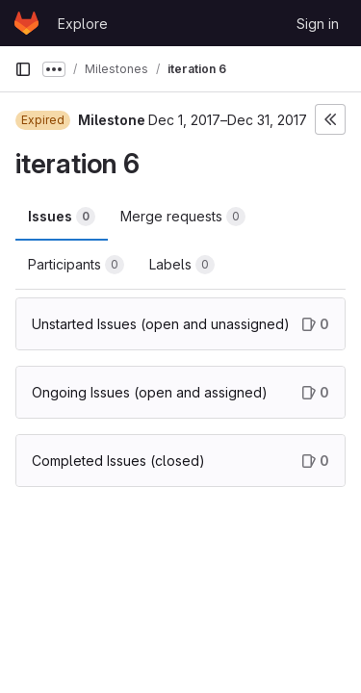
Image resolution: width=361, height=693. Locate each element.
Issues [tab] (61, 216)
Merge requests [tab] (182, 216)
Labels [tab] (182, 264)
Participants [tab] (76, 264)
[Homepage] (26, 23)
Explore (83, 23)
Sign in (318, 23)
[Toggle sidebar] (330, 119)
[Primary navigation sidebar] (23, 69)
